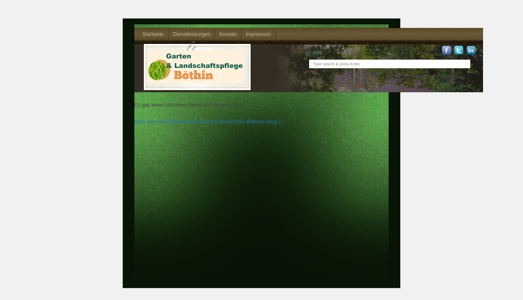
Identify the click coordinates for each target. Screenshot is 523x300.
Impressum (258, 34)
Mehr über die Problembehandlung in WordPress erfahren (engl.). (208, 122)
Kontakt (227, 34)
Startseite (153, 34)
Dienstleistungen (192, 34)
